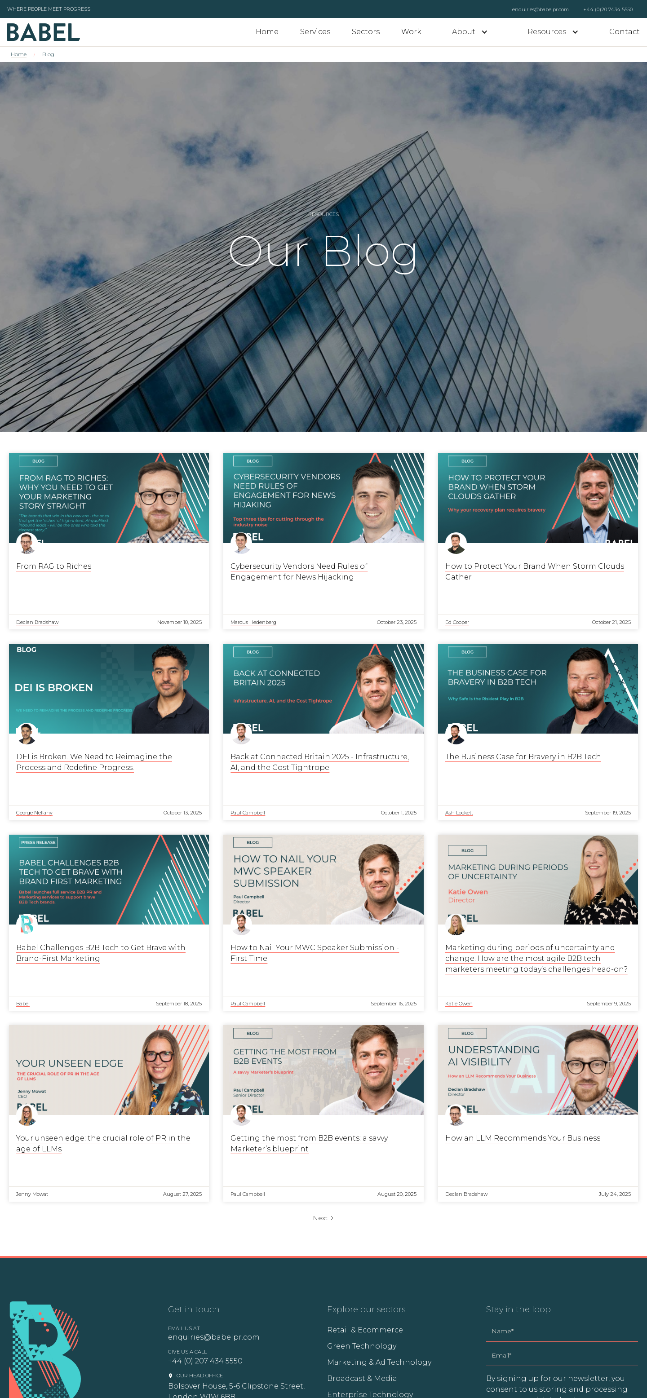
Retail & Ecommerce (365, 1330)
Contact (624, 31)
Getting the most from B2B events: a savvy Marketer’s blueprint (309, 1143)
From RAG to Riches (53, 566)
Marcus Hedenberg (253, 622)
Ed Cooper (457, 622)
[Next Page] (323, 1218)
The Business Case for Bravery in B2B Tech (523, 756)
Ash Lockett (459, 813)
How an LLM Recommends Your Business (522, 1138)
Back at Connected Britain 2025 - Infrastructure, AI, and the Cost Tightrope (319, 762)
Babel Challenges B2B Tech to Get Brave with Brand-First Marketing (101, 953)
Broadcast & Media (362, 1378)
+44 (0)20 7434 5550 (608, 9)
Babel (23, 1003)
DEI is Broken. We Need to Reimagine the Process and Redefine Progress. (94, 762)
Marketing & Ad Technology (379, 1362)
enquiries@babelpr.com (540, 9)
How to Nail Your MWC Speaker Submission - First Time (314, 953)
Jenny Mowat (32, 1194)
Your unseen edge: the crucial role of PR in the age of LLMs (103, 1143)
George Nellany (34, 813)
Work (411, 31)
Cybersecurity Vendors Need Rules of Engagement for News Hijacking (299, 571)
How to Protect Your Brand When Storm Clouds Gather (534, 571)
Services (315, 31)
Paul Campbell (247, 813)
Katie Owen (459, 1003)
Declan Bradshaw (37, 622)
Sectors (366, 31)
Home (267, 31)
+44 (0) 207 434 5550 (205, 1361)
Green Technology (361, 1346)
